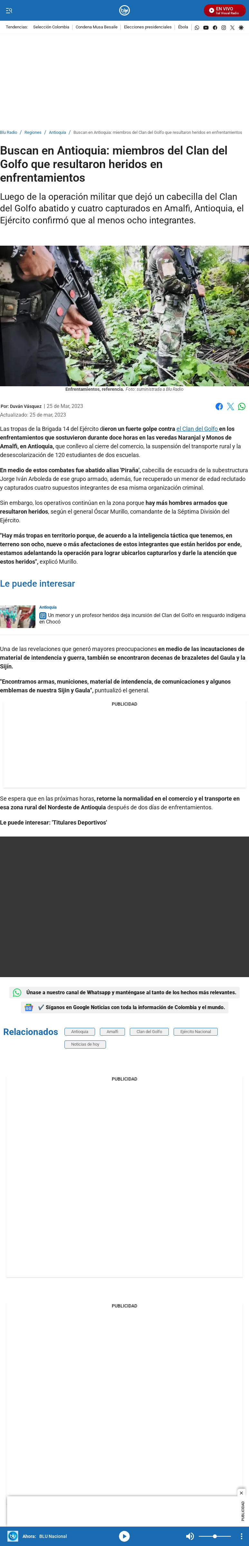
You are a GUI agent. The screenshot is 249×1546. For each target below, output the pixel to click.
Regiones (33, 133)
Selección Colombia (51, 27)
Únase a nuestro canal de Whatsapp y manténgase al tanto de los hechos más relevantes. (124, 992)
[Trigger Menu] (8, 10)
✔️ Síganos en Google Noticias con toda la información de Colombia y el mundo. (124, 1007)
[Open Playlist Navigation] (242, 1536)
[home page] (124, 10)
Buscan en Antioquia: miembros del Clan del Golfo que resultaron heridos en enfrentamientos (157, 133)
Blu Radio (8, 133)
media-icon (124, 1536)
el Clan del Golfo (198, 428)
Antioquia (57, 133)
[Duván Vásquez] (26, 406)
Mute (190, 1536)
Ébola (183, 27)
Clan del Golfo (149, 1031)
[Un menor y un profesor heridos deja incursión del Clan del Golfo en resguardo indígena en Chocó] (17, 616)
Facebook (219, 406)
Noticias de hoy (85, 1044)
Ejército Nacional (195, 1031)
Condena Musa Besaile (97, 27)
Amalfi (112, 1031)
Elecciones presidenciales (148, 27)
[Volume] (215, 1536)
